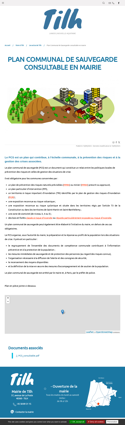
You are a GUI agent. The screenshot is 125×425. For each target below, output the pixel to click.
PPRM (84, 185)
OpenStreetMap (104, 332)
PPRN (66, 185)
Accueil (7, 45)
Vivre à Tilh (20, 45)
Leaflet (90, 332)
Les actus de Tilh (35, 45)
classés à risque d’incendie (39, 218)
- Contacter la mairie (22, 412)
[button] (3, 2)
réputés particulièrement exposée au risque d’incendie (83, 218)
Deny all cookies (96, 422)
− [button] (8, 301)
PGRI (11, 197)
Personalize (112, 422)
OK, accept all (77, 422)
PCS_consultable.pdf (27, 355)
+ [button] (8, 298)
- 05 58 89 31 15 (22, 404)
